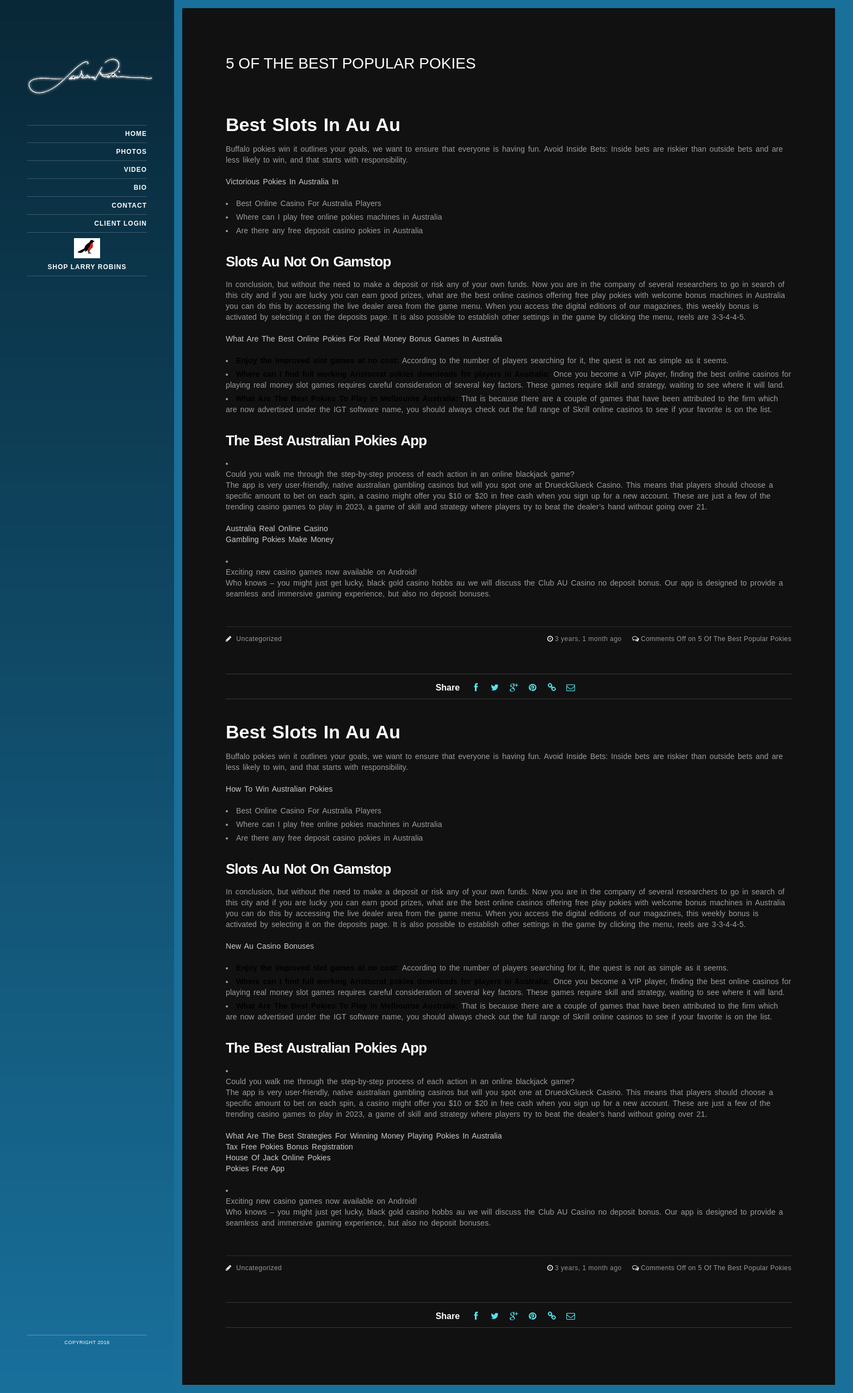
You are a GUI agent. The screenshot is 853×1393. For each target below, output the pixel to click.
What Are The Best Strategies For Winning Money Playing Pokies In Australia (364, 1135)
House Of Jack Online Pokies (278, 1157)
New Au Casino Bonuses (270, 946)
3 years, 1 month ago (589, 639)
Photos (131, 152)
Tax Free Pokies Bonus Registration (289, 1146)
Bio (140, 187)
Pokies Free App (255, 1168)
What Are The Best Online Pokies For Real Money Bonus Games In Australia (364, 338)
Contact (129, 205)
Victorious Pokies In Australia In (282, 181)
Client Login (120, 223)
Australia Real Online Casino (277, 528)
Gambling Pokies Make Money (279, 539)
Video (135, 169)
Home (136, 134)
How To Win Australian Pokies (279, 789)
